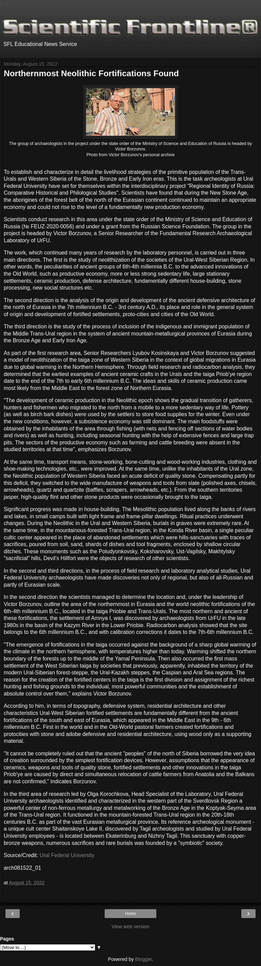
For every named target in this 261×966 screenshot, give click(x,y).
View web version (130, 926)
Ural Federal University (67, 855)
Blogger (143, 959)
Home (130, 913)
